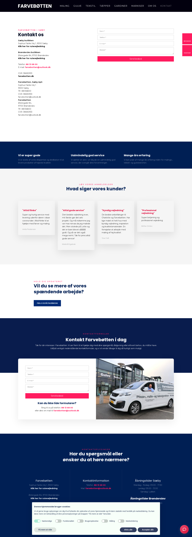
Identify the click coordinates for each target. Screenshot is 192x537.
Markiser (137, 6)
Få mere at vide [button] (45, 530)
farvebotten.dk (26, 76)
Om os (152, 6)
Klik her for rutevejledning (31, 46)
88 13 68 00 (31, 64)
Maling (64, 6)
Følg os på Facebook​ (47, 303)
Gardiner (120, 6)
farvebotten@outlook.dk (66, 410)
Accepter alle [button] (148, 530)
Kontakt (166, 6)
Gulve (77, 6)
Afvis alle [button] (128, 530)
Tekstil (91, 6)
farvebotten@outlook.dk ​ (38, 67)
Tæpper (105, 6)
